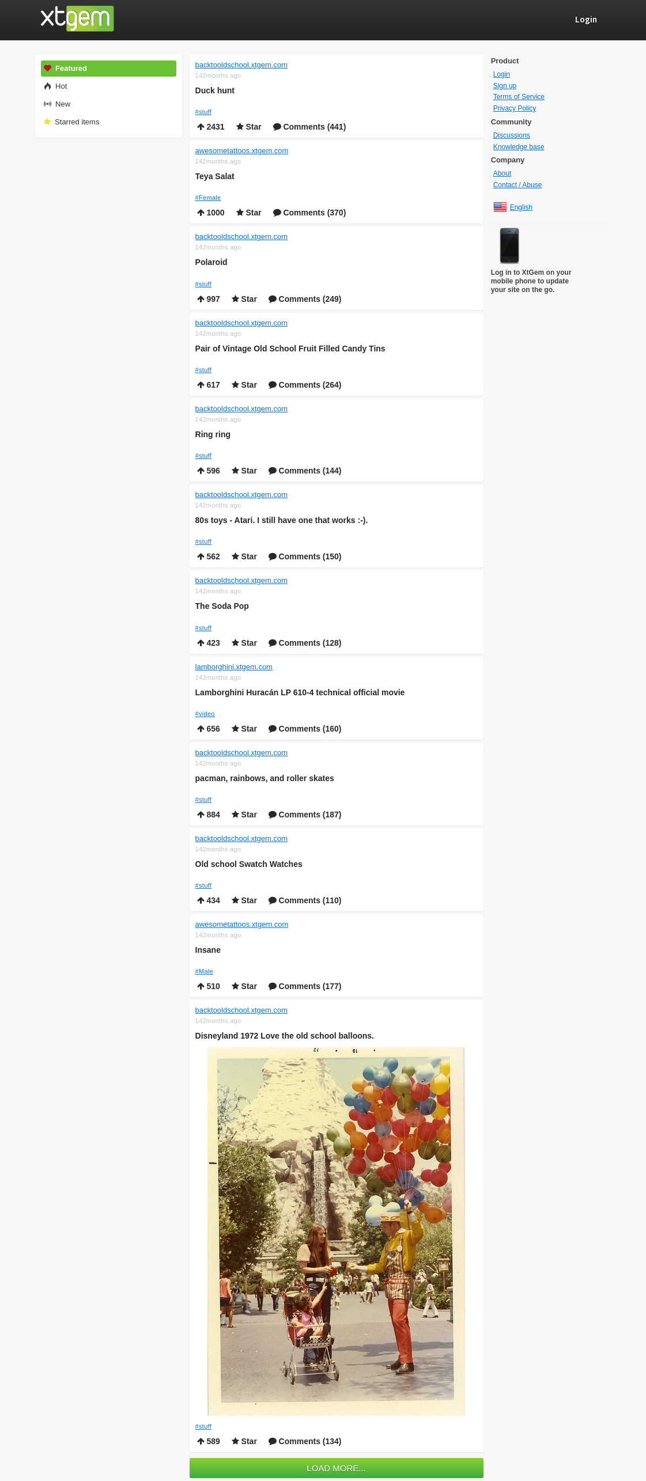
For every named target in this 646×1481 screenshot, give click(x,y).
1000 (211, 212)
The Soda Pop (222, 606)
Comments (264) (305, 384)
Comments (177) (305, 986)
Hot (55, 86)
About (502, 173)
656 (208, 728)
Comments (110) (305, 900)
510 (208, 986)
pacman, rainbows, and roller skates (264, 778)
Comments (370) (309, 212)
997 (208, 299)
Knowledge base (519, 147)
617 (208, 384)
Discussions (511, 135)
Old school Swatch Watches (249, 864)
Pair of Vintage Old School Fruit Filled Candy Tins (290, 348)
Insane (208, 949)
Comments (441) (309, 126)
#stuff (203, 111)
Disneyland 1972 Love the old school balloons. (284, 1035)
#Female (208, 197)
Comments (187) (305, 814)
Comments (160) (305, 728)
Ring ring (213, 434)
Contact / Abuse (517, 185)
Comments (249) (305, 299)
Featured (65, 68)
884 (208, 814)
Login (501, 74)
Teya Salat (215, 176)
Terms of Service (519, 97)
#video (205, 713)
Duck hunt (215, 90)
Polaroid (211, 262)
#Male (204, 971)
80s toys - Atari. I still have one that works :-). (281, 520)
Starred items (71, 122)
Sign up (505, 86)
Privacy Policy (515, 108)
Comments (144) (305, 470)
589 (208, 1441)
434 (208, 900)
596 (208, 470)
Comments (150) (305, 556)
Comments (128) (305, 642)
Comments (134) (305, 1441)
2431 (211, 126)
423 (208, 642)
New (57, 104)
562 (208, 556)
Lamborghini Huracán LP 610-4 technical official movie (300, 692)
